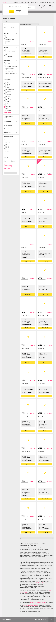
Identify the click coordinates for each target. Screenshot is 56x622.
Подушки (31, 12)
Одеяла (38, 12)
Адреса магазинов (44, 2)
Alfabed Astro (24, 212)
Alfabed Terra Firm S (25, 282)
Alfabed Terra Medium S (26, 77)
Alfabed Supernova (25, 451)
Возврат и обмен (34, 2)
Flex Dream (38, 582)
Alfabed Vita (41, 282)
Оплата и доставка (25, 2)
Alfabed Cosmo (41, 519)
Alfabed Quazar (24, 383)
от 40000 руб (7, 168)
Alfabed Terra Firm (25, 144)
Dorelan (44, 582)
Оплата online (17, 2)
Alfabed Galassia (25, 348)
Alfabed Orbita (41, 383)
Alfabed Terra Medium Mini (44, 77)
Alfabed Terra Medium (26, 111)
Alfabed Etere (24, 247)
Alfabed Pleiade (24, 485)
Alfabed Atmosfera (25, 519)
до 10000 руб (7, 164)
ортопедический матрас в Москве (38, 602)
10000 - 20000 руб (8, 165)
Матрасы (8, 16)
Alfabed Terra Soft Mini (43, 315)
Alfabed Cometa (42, 44)
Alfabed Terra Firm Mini (43, 111)
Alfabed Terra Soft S (25, 315)
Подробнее (28, 56)
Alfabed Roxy (24, 44)
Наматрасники (46, 12)
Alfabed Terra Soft (25, 416)
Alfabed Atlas (41, 177)
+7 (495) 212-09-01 (46, 6)
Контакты (51, 2)
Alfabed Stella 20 (42, 247)
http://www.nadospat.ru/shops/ (30, 605)
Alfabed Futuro (41, 416)
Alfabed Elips (41, 348)
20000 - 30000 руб (8, 166)
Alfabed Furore (24, 177)
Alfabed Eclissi (41, 485)
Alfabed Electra (41, 212)
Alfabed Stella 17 (42, 144)
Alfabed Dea (41, 451)
